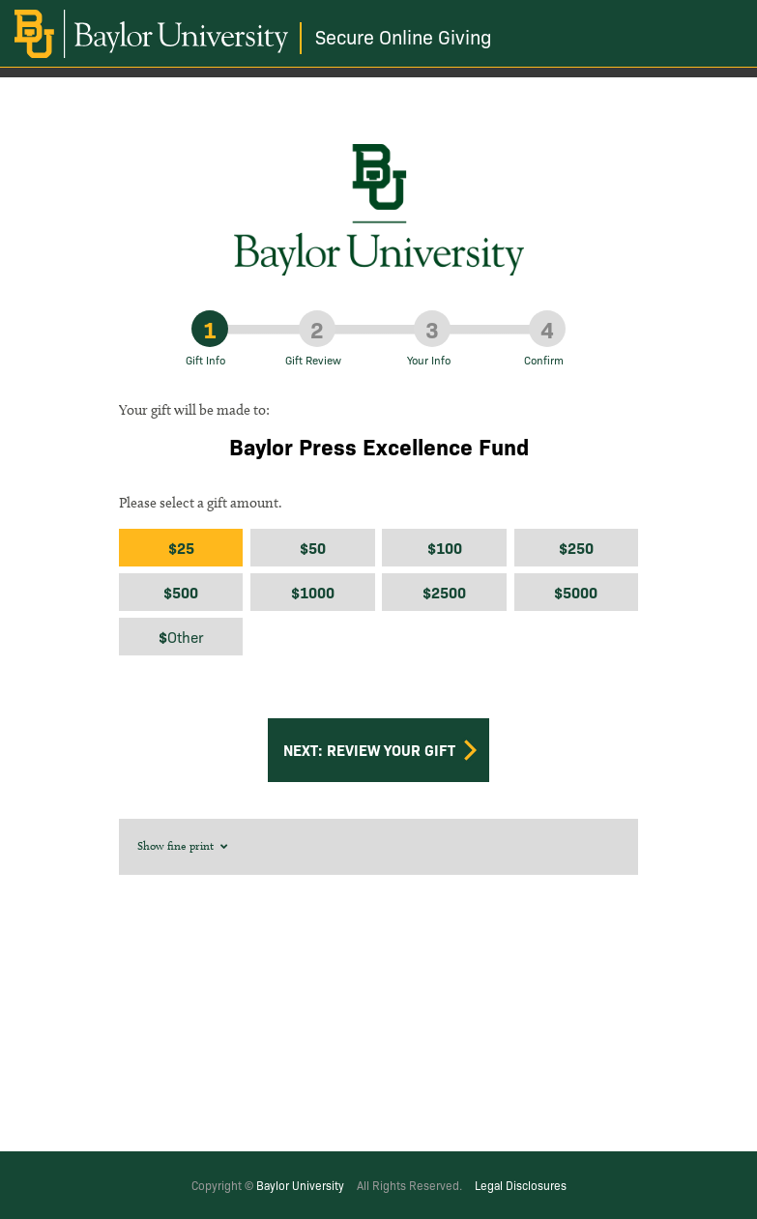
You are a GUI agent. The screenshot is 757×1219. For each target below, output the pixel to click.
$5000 (575, 592)
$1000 (313, 592)
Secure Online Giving (403, 36)
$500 (180, 592)
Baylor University (300, 1184)
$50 (313, 547)
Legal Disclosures (521, 1184)
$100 (444, 547)
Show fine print (183, 845)
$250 (576, 547)
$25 (181, 547)
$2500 (444, 592)
